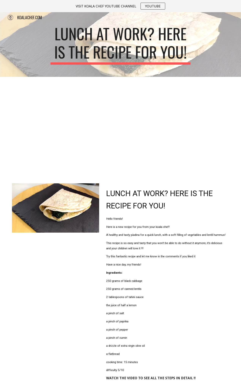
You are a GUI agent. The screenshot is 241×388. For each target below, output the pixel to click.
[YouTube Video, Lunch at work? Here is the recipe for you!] (120, 127)
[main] (120, 44)
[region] (120, 6)
